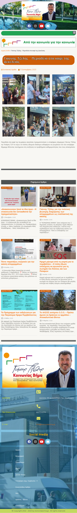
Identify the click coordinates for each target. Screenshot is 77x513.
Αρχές (17, 469)
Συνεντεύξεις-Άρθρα (22, 487)
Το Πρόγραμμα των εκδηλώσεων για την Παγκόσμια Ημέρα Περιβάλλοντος (19, 313)
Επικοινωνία (19, 506)
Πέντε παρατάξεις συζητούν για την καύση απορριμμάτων (17, 262)
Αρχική (17, 450)
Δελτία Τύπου (20, 475)
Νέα (16, 493)
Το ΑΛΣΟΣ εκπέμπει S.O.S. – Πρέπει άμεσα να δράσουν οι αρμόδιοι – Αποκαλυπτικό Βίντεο (57, 314)
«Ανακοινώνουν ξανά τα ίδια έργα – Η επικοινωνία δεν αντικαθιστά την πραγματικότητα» (18, 211)
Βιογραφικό (19, 456)
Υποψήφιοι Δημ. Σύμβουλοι (26, 481)
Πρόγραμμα (19, 462)
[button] (74, 32)
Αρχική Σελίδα (5, 50)
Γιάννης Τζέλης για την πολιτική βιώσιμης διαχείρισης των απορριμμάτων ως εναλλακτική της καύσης (56, 212)
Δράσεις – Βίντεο (21, 499)
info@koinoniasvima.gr (45, 424)
